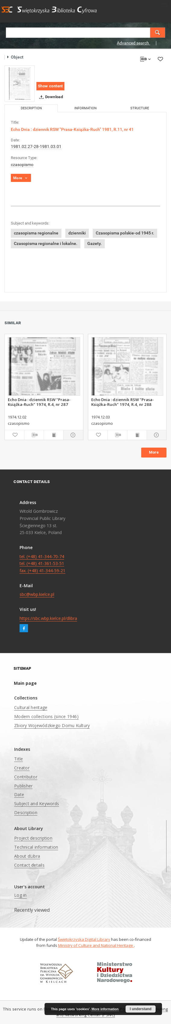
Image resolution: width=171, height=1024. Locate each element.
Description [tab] (31, 108)
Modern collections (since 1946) (46, 716)
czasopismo (22, 164)
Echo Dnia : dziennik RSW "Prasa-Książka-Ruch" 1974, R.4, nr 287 (39, 402)
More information (105, 1009)
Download (50, 97)
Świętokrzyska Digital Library (84, 939)
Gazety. (94, 243)
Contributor (25, 777)
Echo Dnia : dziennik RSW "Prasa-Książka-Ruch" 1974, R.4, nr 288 (122, 402)
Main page (25, 683)
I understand (140, 1009)
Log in (20, 895)
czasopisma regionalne (36, 233)
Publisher (23, 786)
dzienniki (77, 233)
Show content (50, 86)
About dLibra (27, 856)
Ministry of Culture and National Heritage (96, 945)
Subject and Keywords (36, 803)
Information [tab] (85, 108)
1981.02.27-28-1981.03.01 (36, 146)
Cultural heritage (30, 707)
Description (25, 812)
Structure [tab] (139, 108)
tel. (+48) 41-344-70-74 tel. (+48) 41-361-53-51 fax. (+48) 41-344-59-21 (42, 564)
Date (19, 794)
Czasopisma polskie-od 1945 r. (125, 233)
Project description (33, 838)
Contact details (29, 865)
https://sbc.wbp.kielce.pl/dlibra (48, 618)
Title (18, 759)
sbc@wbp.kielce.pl (37, 594)
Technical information (36, 847)
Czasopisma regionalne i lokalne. (45, 243)
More (154, 452)
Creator (22, 768)
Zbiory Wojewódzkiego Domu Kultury (52, 725)
